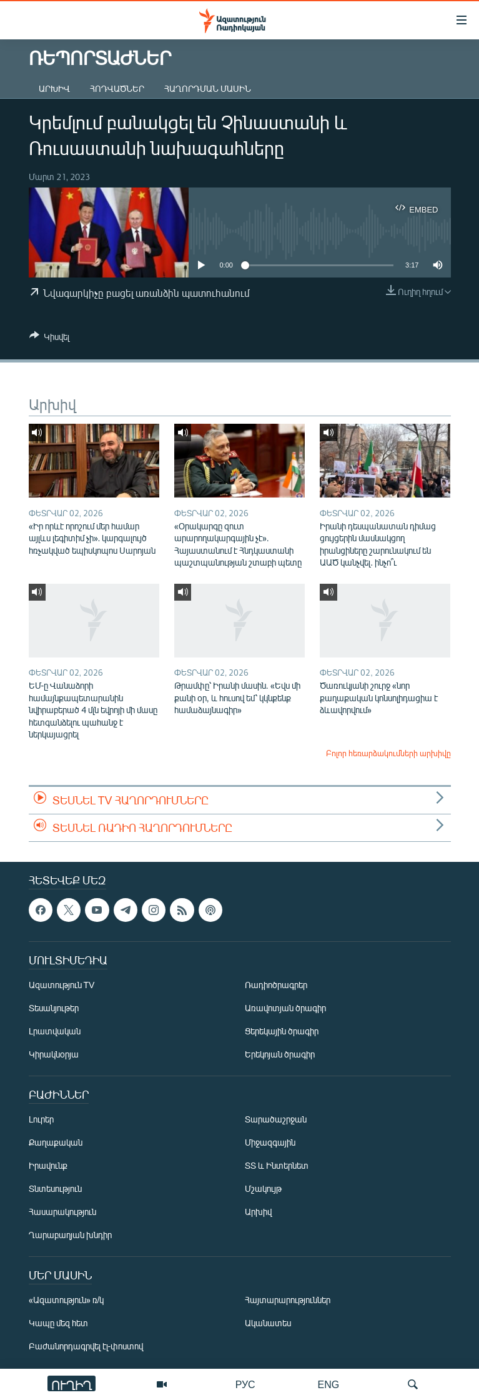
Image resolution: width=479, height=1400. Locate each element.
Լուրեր (41, 1119)
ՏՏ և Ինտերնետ (277, 1165)
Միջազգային (270, 1142)
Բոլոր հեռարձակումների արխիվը (388, 753)
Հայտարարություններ (287, 1299)
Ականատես (268, 1323)
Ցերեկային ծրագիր (282, 1031)
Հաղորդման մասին (207, 88)
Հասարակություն (62, 1211)
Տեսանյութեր (54, 1007)
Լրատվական (55, 1031)
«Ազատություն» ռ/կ (66, 1299)
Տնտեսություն (55, 1188)
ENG (329, 1384)
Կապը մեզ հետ (58, 1323)
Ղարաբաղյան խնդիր (70, 1234)
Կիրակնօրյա (54, 1054)
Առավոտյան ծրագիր (285, 1007)
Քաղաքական (55, 1142)
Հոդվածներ (117, 88)
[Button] (49, 339)
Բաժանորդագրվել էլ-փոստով (86, 1346)
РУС (245, 1384)
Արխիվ (54, 88)
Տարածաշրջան (276, 1119)
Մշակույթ (263, 1188)
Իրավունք (48, 1165)
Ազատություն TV (62, 984)
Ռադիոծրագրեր (276, 984)
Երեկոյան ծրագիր (280, 1054)
